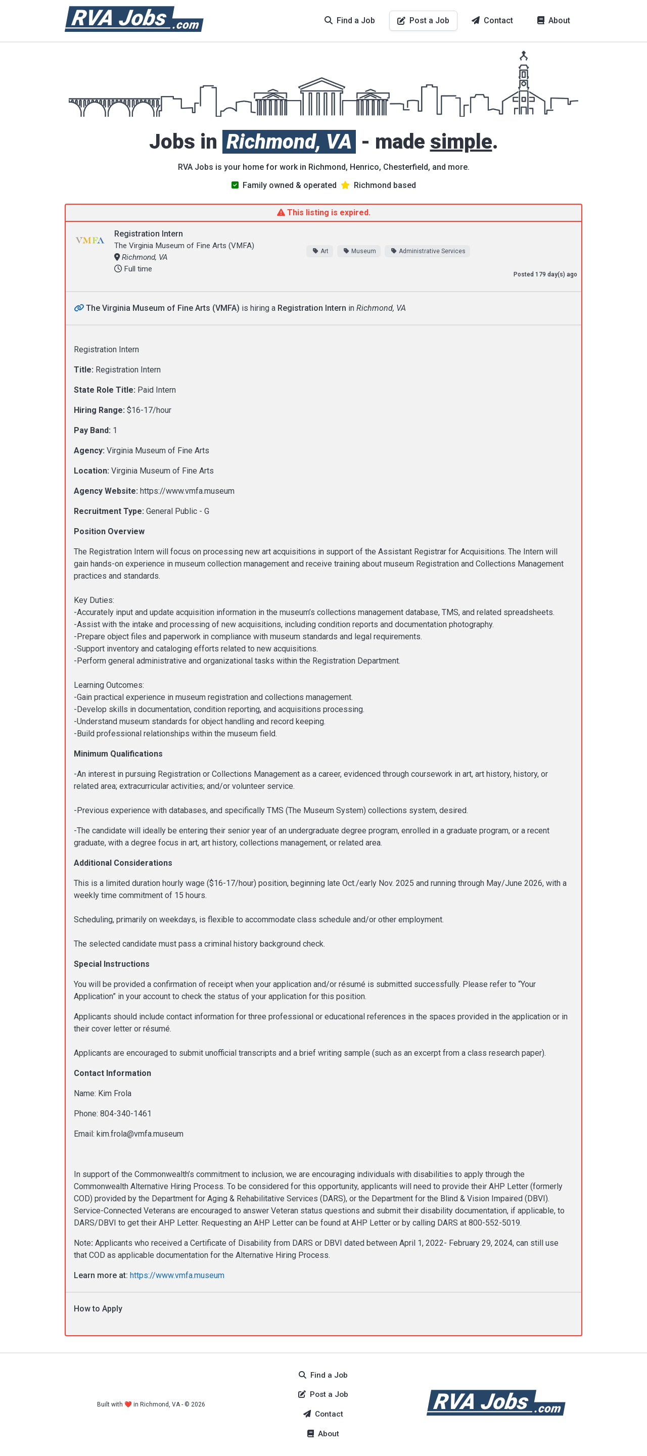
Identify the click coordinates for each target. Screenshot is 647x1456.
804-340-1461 (126, 1113)
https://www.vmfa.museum (187, 491)
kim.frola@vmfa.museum (140, 1134)
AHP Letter (371, 1223)
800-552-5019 (494, 1223)
